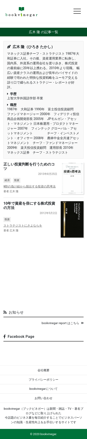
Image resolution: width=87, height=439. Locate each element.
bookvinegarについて (43, 388)
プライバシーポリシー (43, 379)
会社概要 (43, 370)
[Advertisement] (43, 272)
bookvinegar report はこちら (63, 323)
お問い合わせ (43, 398)
